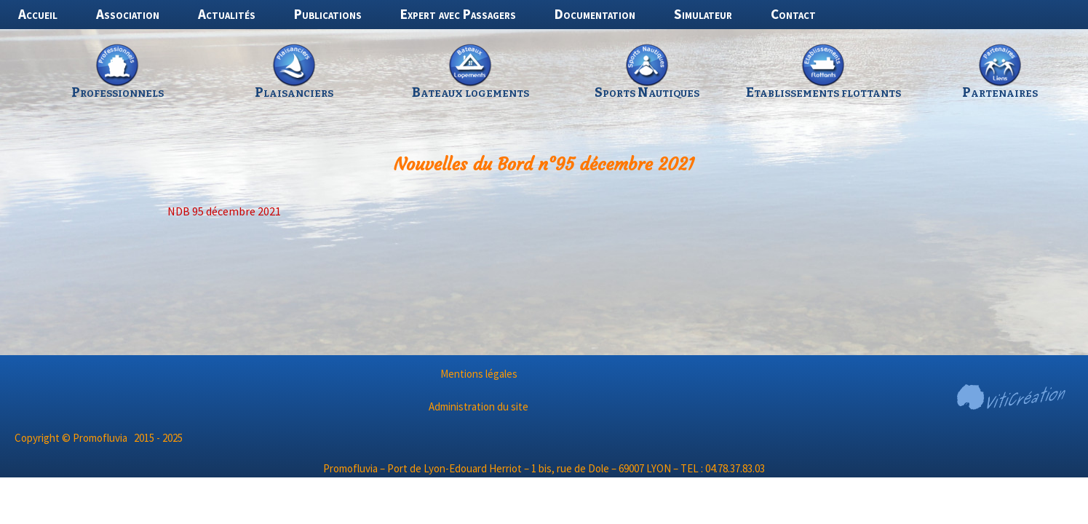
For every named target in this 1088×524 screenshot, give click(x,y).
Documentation (595, 14)
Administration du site (478, 406)
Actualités (226, 14)
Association (127, 14)
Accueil (37, 14)
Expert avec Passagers (458, 14)
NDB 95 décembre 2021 (224, 211)
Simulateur (703, 14)
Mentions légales (478, 374)
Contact (793, 14)
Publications (328, 14)
